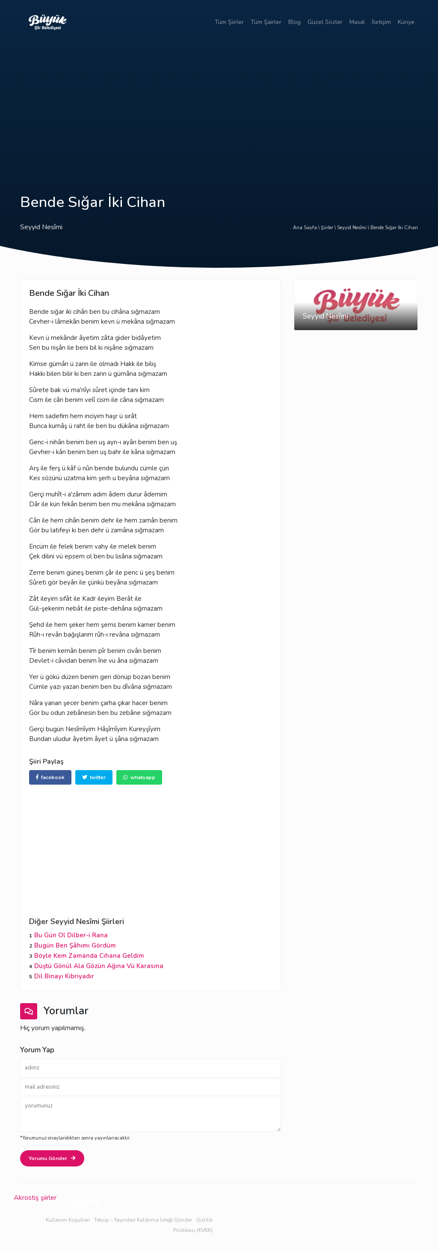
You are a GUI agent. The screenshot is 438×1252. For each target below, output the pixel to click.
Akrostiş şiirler (35, 1197)
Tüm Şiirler (229, 22)
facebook (50, 777)
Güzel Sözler (325, 22)
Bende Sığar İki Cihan (394, 227)
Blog (294, 22)
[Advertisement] (219, 108)
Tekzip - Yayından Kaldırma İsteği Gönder (143, 1220)
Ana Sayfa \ (307, 227)
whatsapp (139, 777)
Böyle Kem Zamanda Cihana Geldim (89, 955)
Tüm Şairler (266, 22)
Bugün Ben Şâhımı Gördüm (75, 945)
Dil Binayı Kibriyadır (64, 976)
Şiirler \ (329, 227)
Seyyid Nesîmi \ (353, 227)
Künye (406, 22)
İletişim (381, 22)
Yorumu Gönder (52, 1158)
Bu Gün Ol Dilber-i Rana (71, 935)
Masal (357, 22)
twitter (94, 777)
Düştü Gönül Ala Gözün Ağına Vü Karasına (98, 966)
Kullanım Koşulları (68, 1220)
